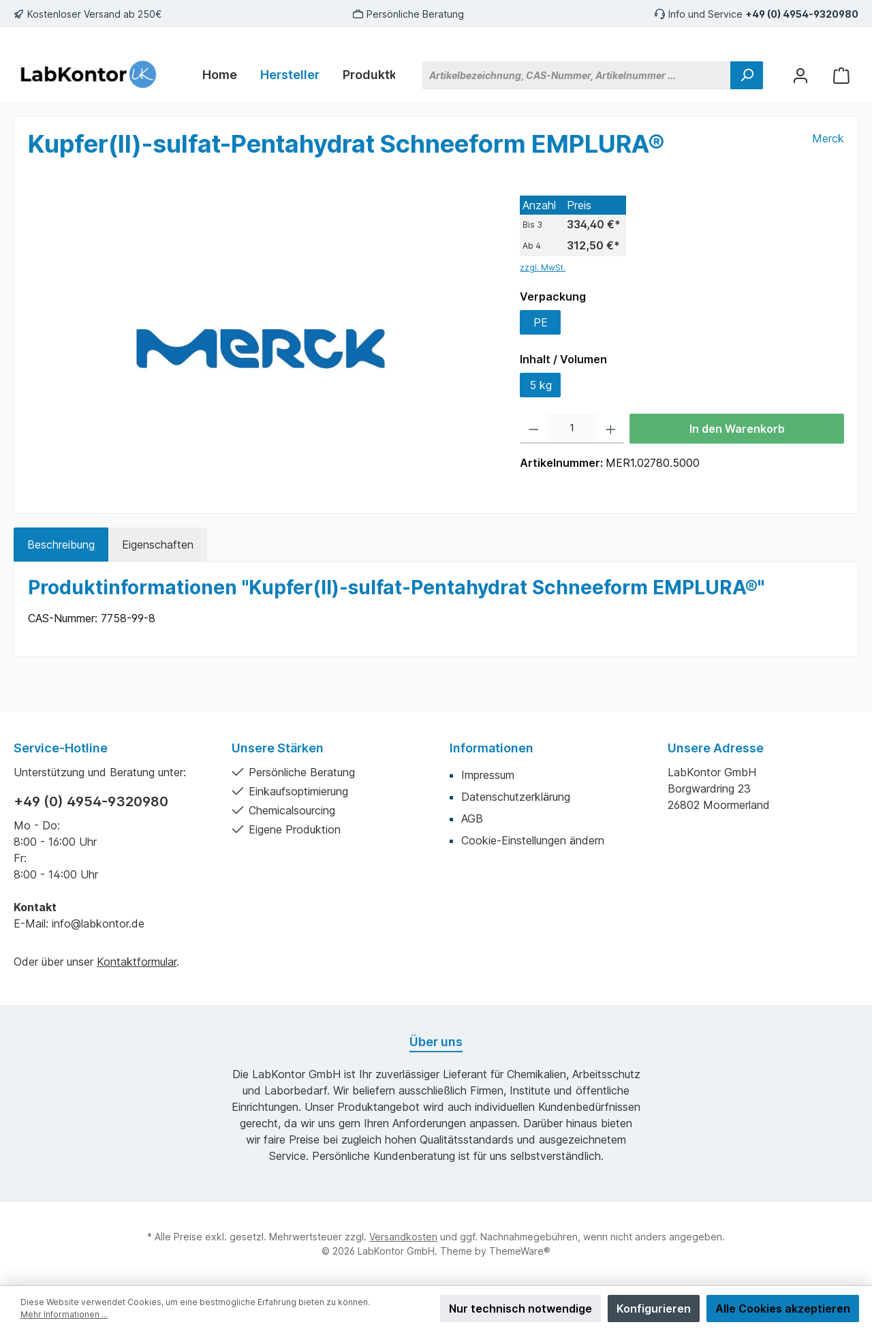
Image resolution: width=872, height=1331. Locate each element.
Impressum (487, 775)
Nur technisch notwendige (520, 1308)
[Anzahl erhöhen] (611, 429)
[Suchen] (746, 75)
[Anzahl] (572, 429)
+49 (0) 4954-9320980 (801, 14)
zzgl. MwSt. (542, 267)
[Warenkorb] (841, 75)
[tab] (61, 544)
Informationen (491, 748)
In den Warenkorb (737, 428)
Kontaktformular (136, 961)
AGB (472, 818)
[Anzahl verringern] (534, 429)
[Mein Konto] (800, 75)
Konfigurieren (654, 1308)
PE (540, 322)
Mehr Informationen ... (64, 1314)
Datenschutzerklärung (515, 797)
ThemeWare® (519, 1251)
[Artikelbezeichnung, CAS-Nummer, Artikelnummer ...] (576, 75)
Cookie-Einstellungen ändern (532, 840)
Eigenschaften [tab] (157, 544)
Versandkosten (403, 1236)
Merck (828, 138)
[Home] (220, 75)
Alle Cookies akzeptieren (782, 1308)
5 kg (540, 385)
